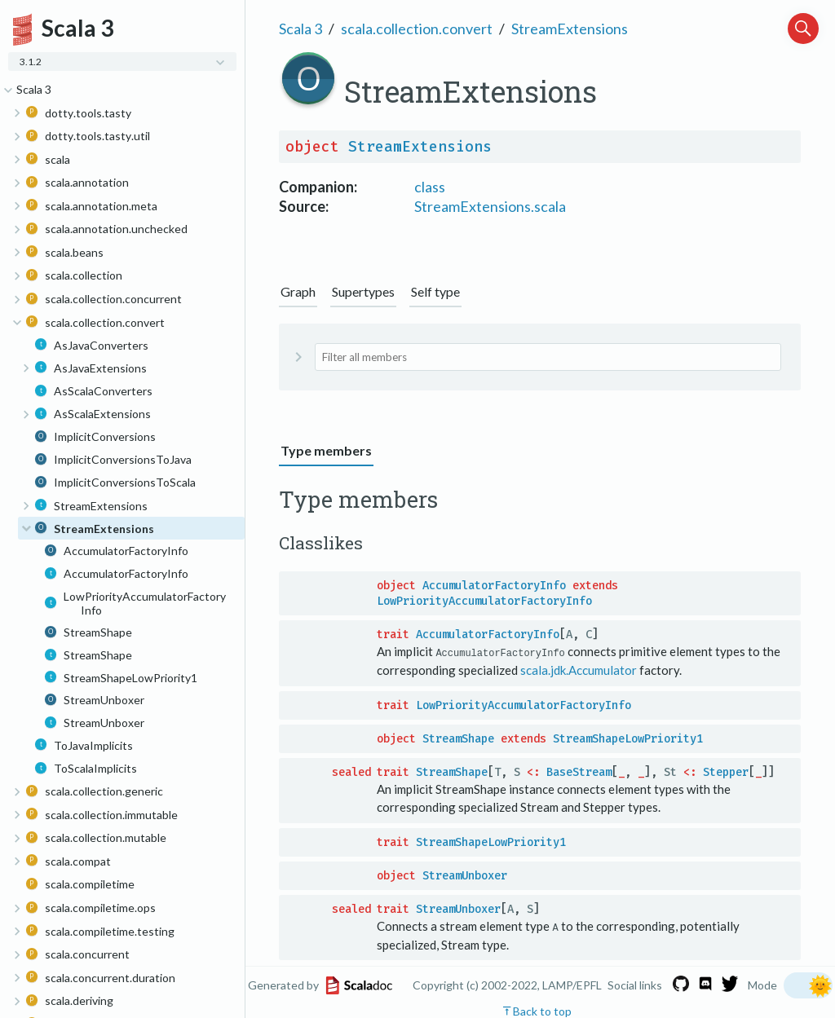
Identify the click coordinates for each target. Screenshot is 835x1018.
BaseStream (579, 771)
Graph (298, 291)
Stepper (726, 771)
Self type (435, 291)
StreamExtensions (569, 28)
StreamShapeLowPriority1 (628, 738)
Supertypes (363, 291)
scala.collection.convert (417, 28)
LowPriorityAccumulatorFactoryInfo (484, 601)
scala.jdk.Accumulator (578, 670)
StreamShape (458, 738)
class (429, 187)
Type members (326, 450)
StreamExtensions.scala (490, 206)
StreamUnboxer (464, 875)
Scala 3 (300, 28)
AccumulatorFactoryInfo (494, 585)
